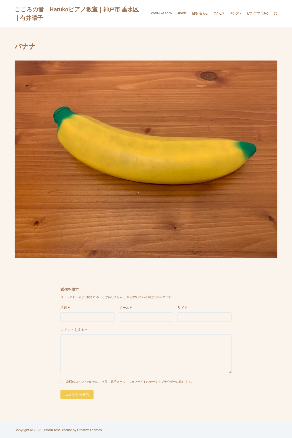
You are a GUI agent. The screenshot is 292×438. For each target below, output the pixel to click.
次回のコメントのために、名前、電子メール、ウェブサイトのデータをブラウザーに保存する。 (130, 381)
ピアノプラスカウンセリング (264, 13)
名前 (65, 308)
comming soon (161, 13)
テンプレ (235, 13)
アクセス (219, 13)
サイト (182, 308)
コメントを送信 (77, 395)
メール (125, 308)
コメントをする (73, 330)
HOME (182, 13)
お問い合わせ (199, 13)
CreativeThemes (89, 430)
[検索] (275, 14)
